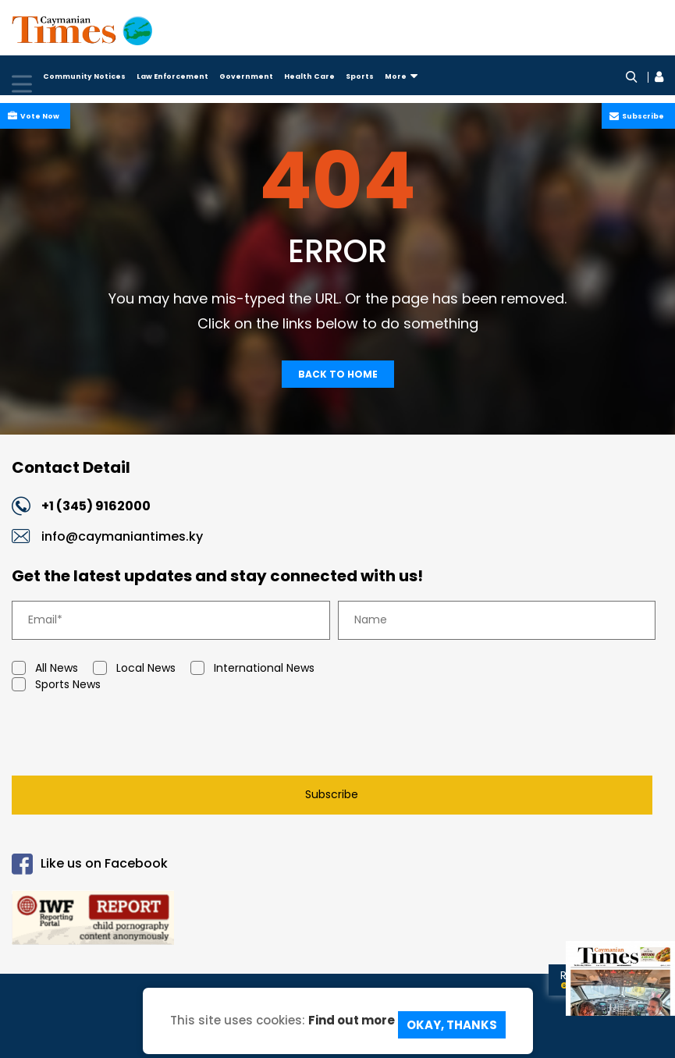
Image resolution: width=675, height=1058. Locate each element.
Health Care (309, 76)
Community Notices (84, 76)
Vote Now (38, 116)
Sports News (56, 685)
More (401, 76)
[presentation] (130, 738)
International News (252, 669)
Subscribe (641, 116)
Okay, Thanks (452, 1025)
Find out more (351, 1023)
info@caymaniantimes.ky (122, 537)
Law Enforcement (172, 76)
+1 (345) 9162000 (108, 508)
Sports (360, 76)
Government (246, 76)
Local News (134, 669)
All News (45, 669)
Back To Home (338, 374)
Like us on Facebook (90, 864)
